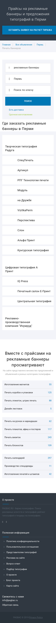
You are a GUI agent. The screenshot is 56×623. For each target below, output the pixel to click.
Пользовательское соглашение (22, 547)
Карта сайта (12, 586)
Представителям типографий (21, 552)
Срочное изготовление (20, 114)
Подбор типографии (16, 569)
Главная (6, 44)
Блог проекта (13, 580)
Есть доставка (16, 110)
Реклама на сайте (15, 558)
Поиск (28, 101)
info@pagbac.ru (10, 600)
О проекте (11, 575)
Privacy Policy (36, 617)
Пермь (40, 44)
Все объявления (24, 44)
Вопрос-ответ (13, 564)
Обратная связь (10, 605)
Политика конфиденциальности (22, 541)
